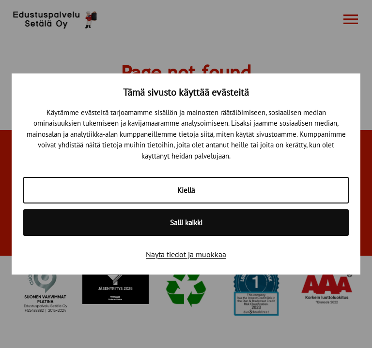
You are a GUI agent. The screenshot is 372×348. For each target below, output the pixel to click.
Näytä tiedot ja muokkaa (186, 254)
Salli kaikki (186, 222)
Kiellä (186, 190)
